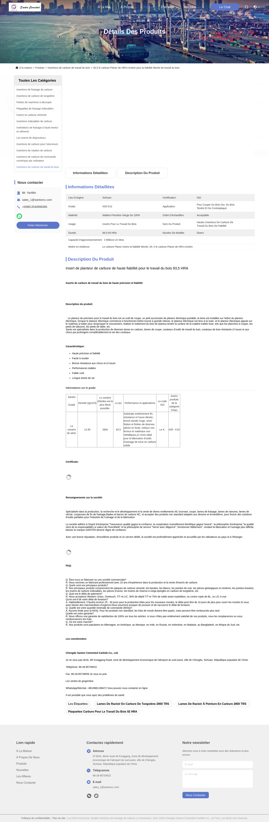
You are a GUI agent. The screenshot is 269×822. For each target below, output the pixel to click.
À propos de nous (129, 7)
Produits (39, 67)
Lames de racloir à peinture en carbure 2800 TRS (212, 703)
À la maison (106, 7)
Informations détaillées (90, 173)
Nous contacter (26, 782)
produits (149, 7)
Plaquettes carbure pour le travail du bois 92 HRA (102, 711)
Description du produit (142, 173)
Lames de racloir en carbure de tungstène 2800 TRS (133, 703)
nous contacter (192, 7)
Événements (169, 7)
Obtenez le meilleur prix (191, 153)
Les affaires (23, 776)
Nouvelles (22, 770)
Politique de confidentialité (35, 818)
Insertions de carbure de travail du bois (69, 67)
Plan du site (58, 818)
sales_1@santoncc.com (37, 199)
